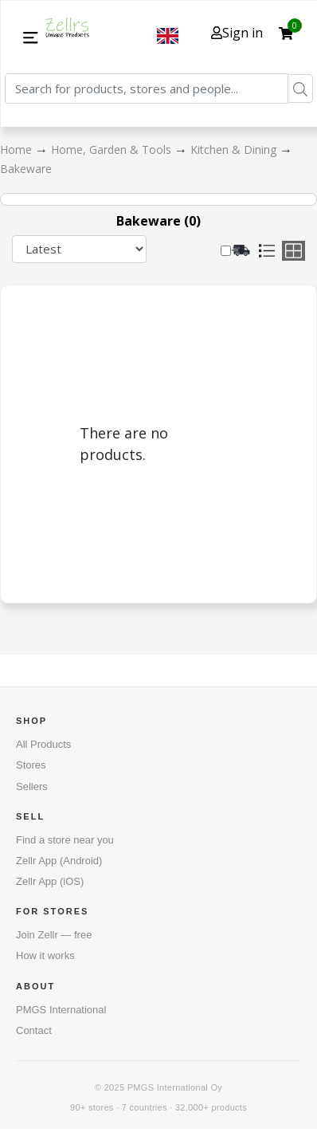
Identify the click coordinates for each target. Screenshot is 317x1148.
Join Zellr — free (54, 935)
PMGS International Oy (174, 1087)
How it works (45, 955)
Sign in (237, 32)
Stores (31, 765)
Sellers (32, 786)
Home (17, 149)
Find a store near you (65, 840)
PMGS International (61, 1010)
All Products (43, 744)
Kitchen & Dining (235, 149)
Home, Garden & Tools (112, 149)
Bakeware (26, 168)
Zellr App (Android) (59, 861)
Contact (34, 1030)
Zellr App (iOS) (50, 881)
